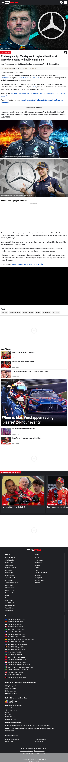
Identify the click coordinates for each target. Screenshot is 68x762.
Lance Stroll (8, 591)
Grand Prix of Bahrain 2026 (14, 623)
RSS (39, 744)
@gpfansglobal (10, 684)
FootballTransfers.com (12, 735)
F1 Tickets (37, 749)
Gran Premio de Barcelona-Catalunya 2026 (19, 635)
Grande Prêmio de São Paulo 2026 (16, 666)
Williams (37, 579)
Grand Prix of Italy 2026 (13, 650)
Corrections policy (39, 747)
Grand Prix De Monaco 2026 (15, 633)
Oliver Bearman (10, 584)
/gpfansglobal (10, 682)
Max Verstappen (15, 309)
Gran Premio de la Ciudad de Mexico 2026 (19, 663)
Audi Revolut (38, 558)
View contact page (10, 726)
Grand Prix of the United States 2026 (17, 661)
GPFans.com (9, 738)
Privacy (43, 749)
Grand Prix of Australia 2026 (15, 615)
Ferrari (34, 87)
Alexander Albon (10, 574)
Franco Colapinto (10, 564)
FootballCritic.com (40, 735)
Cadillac (37, 561)
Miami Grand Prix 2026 (13, 628)
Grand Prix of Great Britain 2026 (16, 640)
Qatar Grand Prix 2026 (13, 671)
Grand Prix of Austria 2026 (14, 638)
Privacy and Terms (31, 744)
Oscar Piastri (9, 561)
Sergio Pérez (9, 606)
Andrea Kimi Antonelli (11, 579)
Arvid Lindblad (9, 596)
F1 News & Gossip (5, 52)
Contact (44, 744)
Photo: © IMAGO (5, 49)
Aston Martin (39, 556)
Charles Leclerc (9, 556)
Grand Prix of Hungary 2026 (15, 645)
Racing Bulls (38, 574)
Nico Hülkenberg (10, 601)
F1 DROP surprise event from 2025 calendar (27, 260)
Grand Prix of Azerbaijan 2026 (15, 655)
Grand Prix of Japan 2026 (14, 620)
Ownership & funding (26, 749)
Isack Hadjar (9, 569)
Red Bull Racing (39, 576)
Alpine (37, 553)
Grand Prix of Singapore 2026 (15, 658)
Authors (22, 744)
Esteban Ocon (9, 586)
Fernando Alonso (10, 589)
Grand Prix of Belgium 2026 (14, 643)
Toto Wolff (55, 309)
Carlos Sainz (9, 576)
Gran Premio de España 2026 (15, 653)
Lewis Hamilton (23, 78)
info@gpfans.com (10, 715)
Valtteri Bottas (9, 604)
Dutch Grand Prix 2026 (13, 648)
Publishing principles (26, 747)
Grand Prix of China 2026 (14, 618)
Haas (36, 566)
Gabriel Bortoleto (10, 599)
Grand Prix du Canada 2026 (15, 630)
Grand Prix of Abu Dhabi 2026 (15, 673)
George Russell (9, 581)
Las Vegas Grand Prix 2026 (14, 668)
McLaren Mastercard (41, 569)
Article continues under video (34, 107)
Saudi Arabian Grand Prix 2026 (15, 625)
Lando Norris (9, 558)
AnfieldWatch (39, 738)
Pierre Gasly (9, 566)
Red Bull (4, 309)
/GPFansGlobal (10, 689)
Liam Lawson (9, 594)
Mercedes (35, 78)
